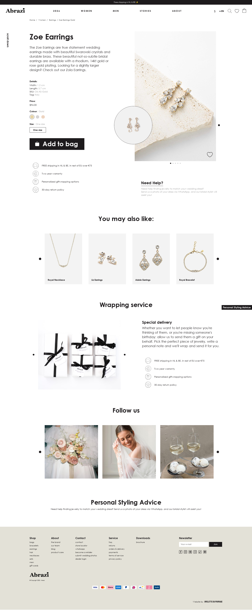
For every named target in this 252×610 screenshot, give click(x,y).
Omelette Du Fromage (213, 602)
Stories (145, 11)
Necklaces (34, 556)
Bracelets (34, 546)
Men (116, 11)
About (177, 11)
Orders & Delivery (116, 549)
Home (32, 20)
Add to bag (56, 144)
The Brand (55, 542)
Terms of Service (116, 556)
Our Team (55, 546)
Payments (113, 552)
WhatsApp (80, 549)
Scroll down (7, 40)
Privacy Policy (115, 559)
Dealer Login (80, 559)
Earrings (52, 20)
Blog (53, 549)
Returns (112, 546)
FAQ (110, 542)
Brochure (140, 542)
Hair (31, 552)
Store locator (81, 546)
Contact (79, 542)
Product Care (57, 552)
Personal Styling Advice (237, 307)
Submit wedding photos (86, 556)
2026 (56, 11)
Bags (32, 542)
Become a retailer (83, 552)
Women (86, 11)
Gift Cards (34, 566)
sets (31, 559)
